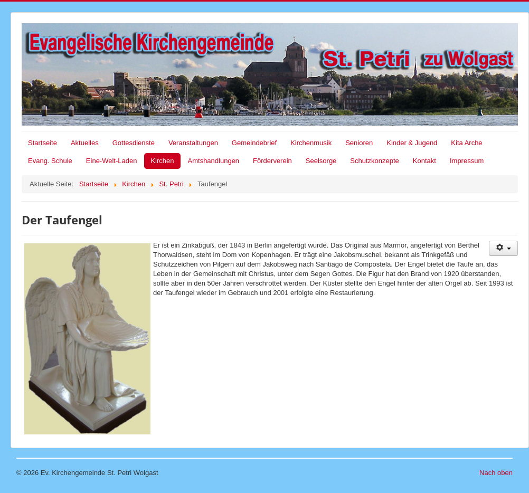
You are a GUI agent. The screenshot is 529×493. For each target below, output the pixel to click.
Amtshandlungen (214, 161)
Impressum (467, 161)
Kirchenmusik (311, 143)
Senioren (359, 143)
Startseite (42, 143)
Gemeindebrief (254, 143)
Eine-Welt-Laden (111, 161)
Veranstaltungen (193, 143)
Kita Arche (466, 143)
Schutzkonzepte (374, 161)
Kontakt (424, 161)
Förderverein (272, 161)
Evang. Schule (50, 161)
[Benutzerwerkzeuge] (503, 248)
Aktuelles (85, 143)
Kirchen (162, 161)
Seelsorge (321, 161)
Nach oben (496, 473)
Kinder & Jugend (411, 143)
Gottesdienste (133, 143)
